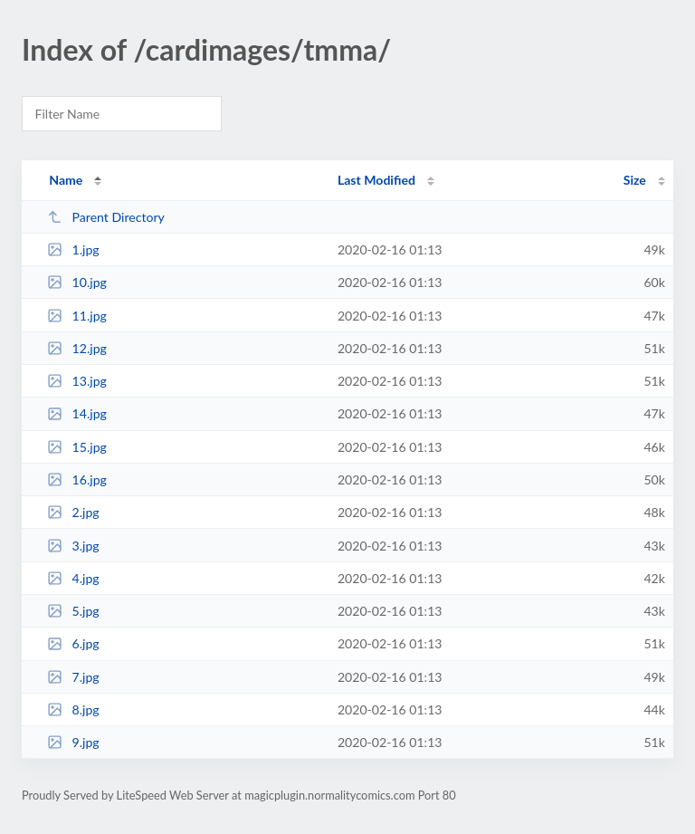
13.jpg (77, 380)
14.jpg (77, 413)
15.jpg (77, 447)
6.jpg (73, 643)
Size (635, 179)
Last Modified (376, 179)
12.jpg (77, 348)
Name (65, 179)
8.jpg (73, 709)
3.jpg (73, 545)
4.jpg (73, 578)
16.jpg (77, 479)
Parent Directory (106, 217)
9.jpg (73, 742)
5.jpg (73, 610)
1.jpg (73, 249)
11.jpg (77, 315)
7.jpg (73, 677)
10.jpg (77, 282)
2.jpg (73, 512)
